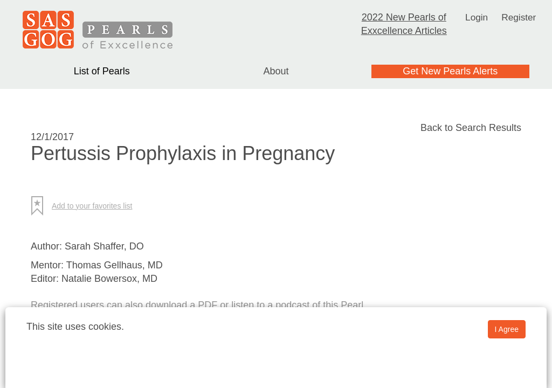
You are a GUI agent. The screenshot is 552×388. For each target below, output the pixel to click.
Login (476, 17)
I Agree (507, 329)
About (275, 71)
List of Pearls (102, 71)
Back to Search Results (470, 127)
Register (519, 17)
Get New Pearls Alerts (450, 71)
